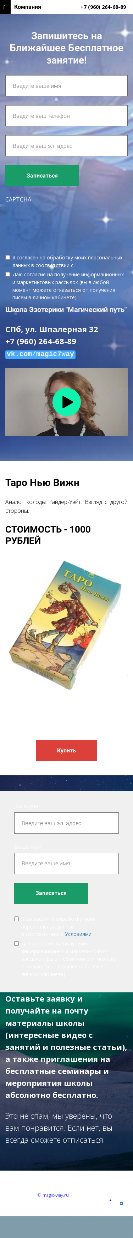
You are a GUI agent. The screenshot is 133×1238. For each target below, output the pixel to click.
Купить (66, 750)
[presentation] (59, 223)
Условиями (88, 265)
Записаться (42, 175)
